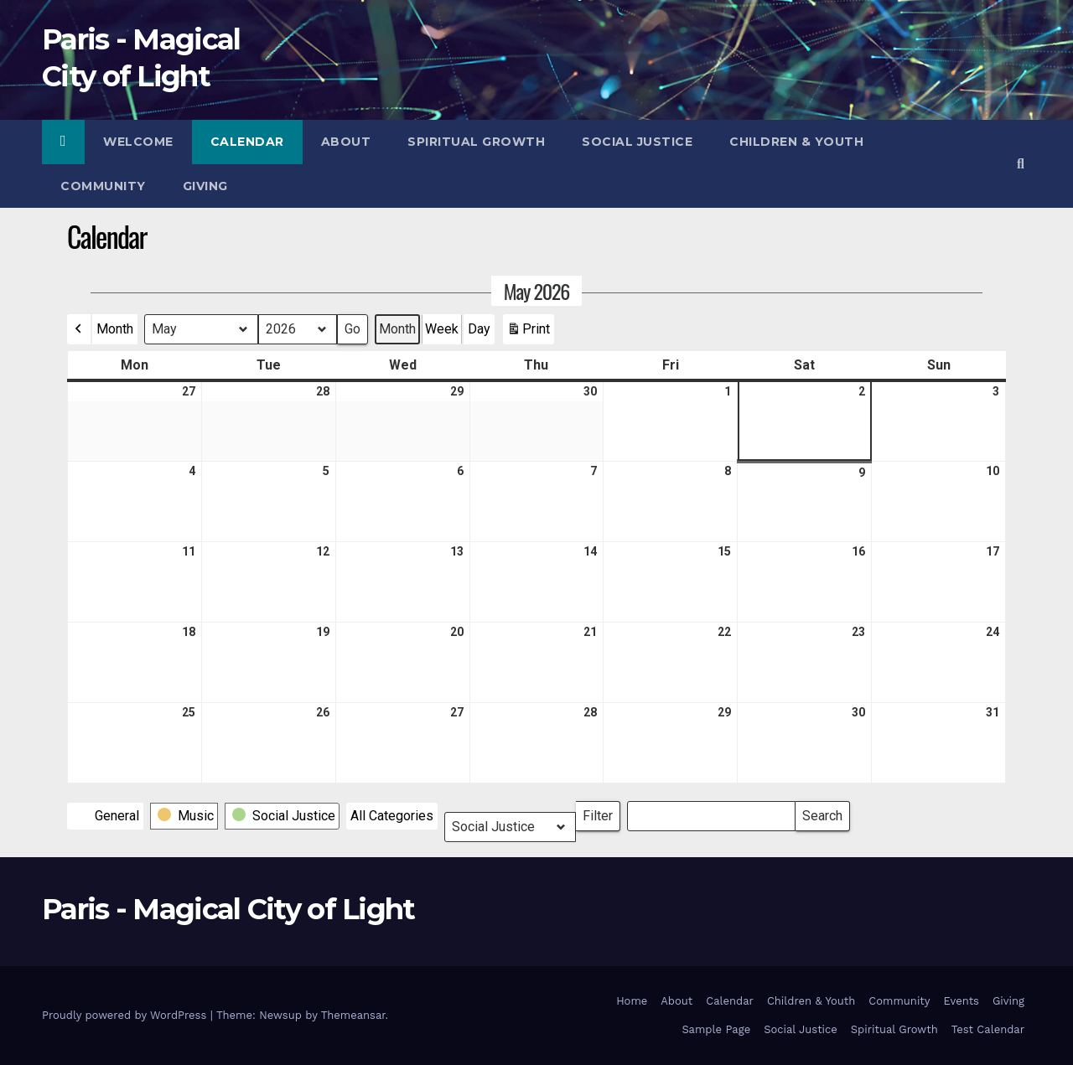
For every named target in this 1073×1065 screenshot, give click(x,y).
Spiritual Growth (476, 141)
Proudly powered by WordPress (126, 1015)
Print (528, 332)
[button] (1020, 164)
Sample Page (716, 1029)
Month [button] (114, 329)
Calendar (247, 141)
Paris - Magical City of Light (228, 909)
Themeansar (353, 1015)
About (346, 141)
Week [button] (442, 329)
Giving (205, 186)
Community (103, 186)
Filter (601, 812)
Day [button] (479, 329)
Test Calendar (987, 1029)
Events (961, 1001)
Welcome (138, 141)
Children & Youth (796, 141)
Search (821, 812)
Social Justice (637, 141)
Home (631, 1001)
